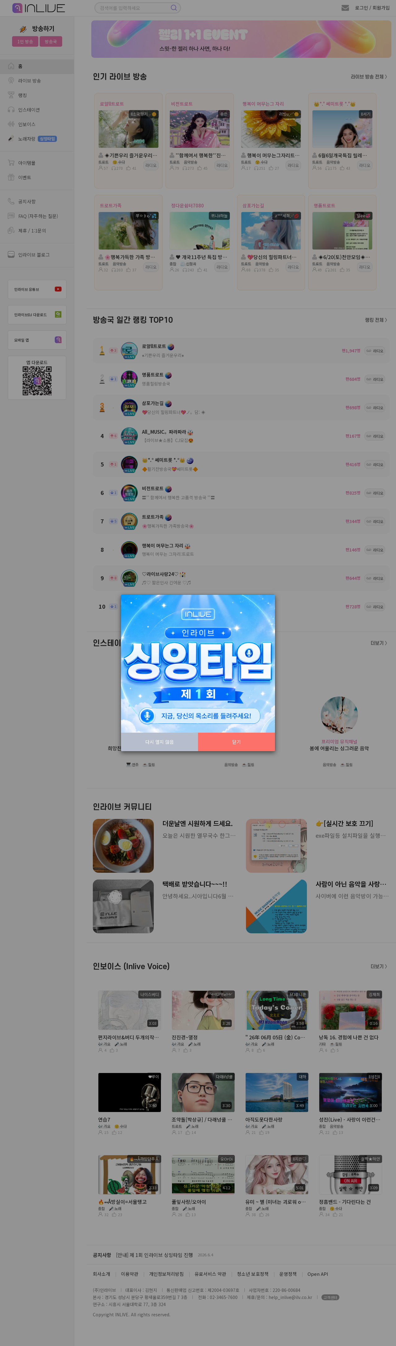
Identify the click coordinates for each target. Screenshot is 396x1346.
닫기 (236, 742)
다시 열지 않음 (159, 742)
